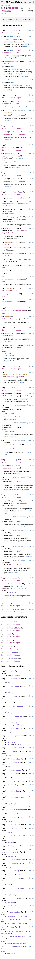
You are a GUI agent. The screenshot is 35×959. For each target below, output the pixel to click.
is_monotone (10, 294)
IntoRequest (16, 785)
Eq (8, 603)
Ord (9, 388)
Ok (14, 588)
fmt (6, 132)
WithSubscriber (18, 906)
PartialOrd (12, 495)
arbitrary (9, 80)
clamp (4, 443)
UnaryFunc (13, 290)
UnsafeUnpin (12, 652)
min (3, 425)
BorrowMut (15, 686)
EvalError (6, 206)
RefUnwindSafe (13, 628)
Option (5, 290)
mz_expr (4, 5)
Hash (9, 327)
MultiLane (11, 902)
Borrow (14, 679)
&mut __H (12, 336)
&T (24, 810)
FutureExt (15, 759)
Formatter (6, 134)
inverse (8, 288)
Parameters (11, 36)
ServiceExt (16, 859)
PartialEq (12, 460)
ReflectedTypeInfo (15, 377)
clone (7, 101)
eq (6, 466)
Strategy (11, 50)
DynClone (15, 728)
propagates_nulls (12, 242)
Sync (9, 640)
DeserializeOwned (18, 936)
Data (12, 919)
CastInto (18, 696)
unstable (24, 110)
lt (3, 519)
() (20, 36)
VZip (16, 898)
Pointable (15, 825)
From (4, 311)
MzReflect (12, 366)
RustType (11, 842)
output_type (10, 228)
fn (18, 50)
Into (16, 774)
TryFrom (17, 878)
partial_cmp (10, 501)
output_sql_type (12, 217)
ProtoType (18, 836)
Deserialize (8, 147)
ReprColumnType (20, 231)
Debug (10, 126)
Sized (12, 355)
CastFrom (11, 703)
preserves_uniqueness (11, 279)
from (7, 316)
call (7, 209)
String (21, 198)
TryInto (17, 888)
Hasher (17, 333)
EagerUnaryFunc (14, 192)
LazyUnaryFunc (17, 797)
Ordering (28, 396)
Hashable (15, 762)
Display (11, 173)
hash (7, 333)
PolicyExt (15, 828)
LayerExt (15, 791)
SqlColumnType (20, 219)
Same (13, 846)
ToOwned (14, 863)
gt (3, 549)
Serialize (12, 578)
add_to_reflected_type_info (14, 374)
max (3, 407)
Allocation (15, 912)
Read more (24, 76)
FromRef (14, 751)
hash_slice (10, 345)
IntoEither (16, 781)
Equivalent (19, 736)
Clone (10, 95)
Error (21, 158)
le (3, 533)
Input (9, 198)
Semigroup (7, 852)
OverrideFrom (8, 810)
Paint (13, 817)
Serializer (13, 592)
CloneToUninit (17, 706)
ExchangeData (16, 946)
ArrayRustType (15, 203)
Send (9, 634)
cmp (6, 394)
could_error (10, 265)
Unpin (9, 646)
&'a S (15, 852)
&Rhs (11, 482)
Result (22, 134)
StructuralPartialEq (16, 609)
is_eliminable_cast (10, 302)
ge (3, 562)
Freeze (10, 622)
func (9, 5)
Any (12, 671)
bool (7, 244)
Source (3, 13)
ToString (15, 871)
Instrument (16, 770)
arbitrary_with (11, 62)
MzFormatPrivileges (16, 2)
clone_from (7, 113)
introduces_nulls (12, 254)
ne (3, 479)
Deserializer (13, 162)
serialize (9, 584)
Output (10, 201)
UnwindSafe (12, 658)
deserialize (10, 153)
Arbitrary (12, 30)
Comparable (19, 716)
